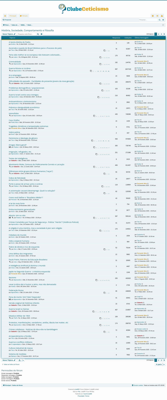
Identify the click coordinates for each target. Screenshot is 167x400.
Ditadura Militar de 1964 (19, 316)
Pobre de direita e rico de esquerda (24, 247)
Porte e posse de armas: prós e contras (26, 184)
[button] (164, 34)
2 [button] (158, 34)
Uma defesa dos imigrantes (21, 253)
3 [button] (161, 34)
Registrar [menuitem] (162, 16)
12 (108, 141)
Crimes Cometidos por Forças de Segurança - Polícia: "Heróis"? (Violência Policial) (44, 222)
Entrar (17, 20)
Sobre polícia (14, 132)
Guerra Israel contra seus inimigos (24, 94)
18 (103, 71)
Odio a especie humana (19, 241)
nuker (15, 57)
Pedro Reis (14, 122)
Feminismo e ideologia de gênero (23, 138)
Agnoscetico (17, 64)
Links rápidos (5, 16)
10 (103, 141)
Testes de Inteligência (18, 158)
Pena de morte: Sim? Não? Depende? (25, 297)
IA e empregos (15, 75)
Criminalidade (15, 61)
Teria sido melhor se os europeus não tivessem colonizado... (35, 54)
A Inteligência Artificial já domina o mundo (27, 265)
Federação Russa (16, 290)
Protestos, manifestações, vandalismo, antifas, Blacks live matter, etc (38, 322)
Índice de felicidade (17, 178)
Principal (13, 16)
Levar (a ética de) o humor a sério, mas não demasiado (32, 284)
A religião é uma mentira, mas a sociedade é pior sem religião (35, 228)
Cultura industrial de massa (21, 348)
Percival (13, 199)
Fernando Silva (142, 61)
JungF (139, 296)
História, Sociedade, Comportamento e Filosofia (27, 30)
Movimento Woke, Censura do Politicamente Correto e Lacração (36, 164)
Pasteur (16, 147)
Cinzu (13, 267)
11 (105, 141)
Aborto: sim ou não (17, 215)
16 (98, 71)
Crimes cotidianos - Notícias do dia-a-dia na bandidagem (33, 329)
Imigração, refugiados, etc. (20, 151)
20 (108, 71)
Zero (15, 249)
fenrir (12, 77)
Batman (13, 356)
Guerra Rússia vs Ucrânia (19, 68)
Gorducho (140, 234)
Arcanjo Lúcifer (141, 329)
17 (100, 71)
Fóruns (24, 16)
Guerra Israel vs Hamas (19, 309)
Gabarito (16, 83)
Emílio (13, 44)
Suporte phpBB (88, 394)
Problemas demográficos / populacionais (26, 88)
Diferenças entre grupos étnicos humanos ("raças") (31, 171)
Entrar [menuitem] (158, 16)
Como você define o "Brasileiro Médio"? (26, 197)
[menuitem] (153, 16)
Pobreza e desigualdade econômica (24, 107)
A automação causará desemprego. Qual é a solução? (32, 190)
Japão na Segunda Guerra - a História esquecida (29, 271)
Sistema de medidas (17, 354)
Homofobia (14, 113)
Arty (79, 391)
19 (105, 71)
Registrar (25, 20)
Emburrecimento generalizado (22, 209)
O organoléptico (16, 344)
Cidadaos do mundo (17, 235)
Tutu (12, 50)
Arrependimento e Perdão (20, 336)
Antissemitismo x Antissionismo (22, 101)
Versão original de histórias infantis (24, 303)
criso (15, 262)
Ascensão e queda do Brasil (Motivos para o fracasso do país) (35, 48)
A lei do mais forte (16, 203)
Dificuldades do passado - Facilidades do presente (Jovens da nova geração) (41, 81)
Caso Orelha (14, 120)
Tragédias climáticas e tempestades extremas (28, 126)
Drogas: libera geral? (17, 145)
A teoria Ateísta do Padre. (20, 42)
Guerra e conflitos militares (20, 342)
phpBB (77, 389)
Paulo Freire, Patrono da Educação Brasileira (28, 259)
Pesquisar (7, 20)
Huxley (139, 54)
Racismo (12, 277)
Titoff (15, 318)
